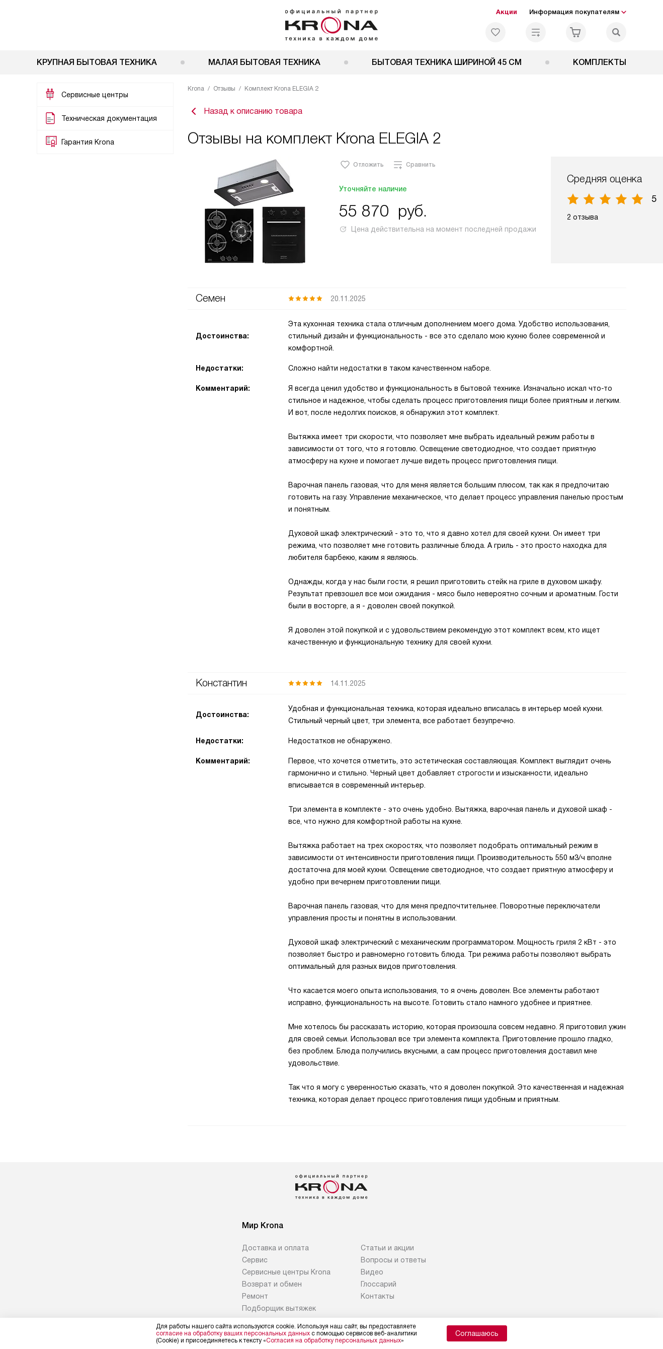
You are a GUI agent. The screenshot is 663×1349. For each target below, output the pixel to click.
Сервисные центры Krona (286, 1274)
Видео (372, 1274)
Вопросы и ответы (393, 1262)
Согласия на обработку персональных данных (333, 1340)
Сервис (255, 1262)
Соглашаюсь (477, 1333)
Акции (506, 12)
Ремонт (255, 1299)
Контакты (377, 1299)
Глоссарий (378, 1287)
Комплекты (599, 62)
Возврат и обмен (272, 1287)
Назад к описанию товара (245, 113)
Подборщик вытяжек (279, 1311)
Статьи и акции (387, 1250)
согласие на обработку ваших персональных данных (233, 1333)
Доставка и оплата (275, 1250)
